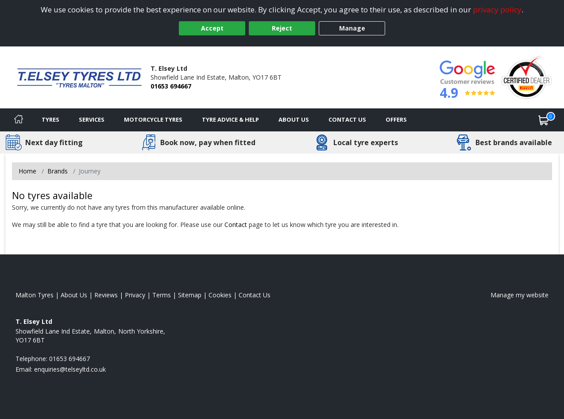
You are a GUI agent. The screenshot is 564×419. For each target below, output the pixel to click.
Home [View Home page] (27, 171)
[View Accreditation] (526, 77)
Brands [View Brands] (57, 171)
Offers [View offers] (396, 119)
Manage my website (520, 295)
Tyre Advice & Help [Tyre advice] (230, 119)
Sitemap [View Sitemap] (189, 295)
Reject (282, 28)
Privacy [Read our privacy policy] (135, 295)
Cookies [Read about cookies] (220, 295)
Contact (235, 224)
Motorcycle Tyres (153, 119)
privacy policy (497, 9)
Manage (352, 28)
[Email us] (70, 369)
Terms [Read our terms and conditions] (161, 295)
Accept (212, 28)
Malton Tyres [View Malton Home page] (34, 295)
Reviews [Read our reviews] (106, 295)
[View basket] (544, 119)
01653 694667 (171, 86)
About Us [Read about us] (74, 295)
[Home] (18, 119)
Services (91, 119)
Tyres (50, 119)
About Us (293, 119)
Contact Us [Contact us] (347, 119)
